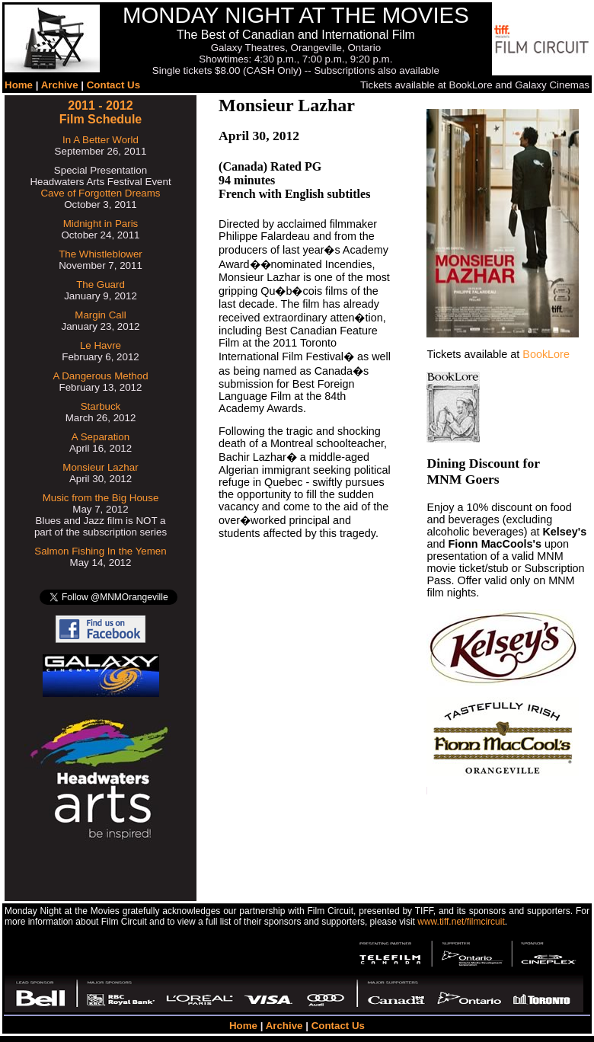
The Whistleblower (100, 254)
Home (19, 85)
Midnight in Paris (101, 223)
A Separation (100, 437)
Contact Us (113, 85)
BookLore (546, 354)
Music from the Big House (101, 497)
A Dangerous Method (100, 376)
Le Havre (100, 345)
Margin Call (100, 315)
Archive (59, 85)
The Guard (100, 284)
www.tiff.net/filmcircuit (460, 921)
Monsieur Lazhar (100, 467)
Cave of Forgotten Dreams (100, 193)
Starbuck (101, 406)
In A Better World (100, 139)
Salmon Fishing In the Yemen (100, 551)
